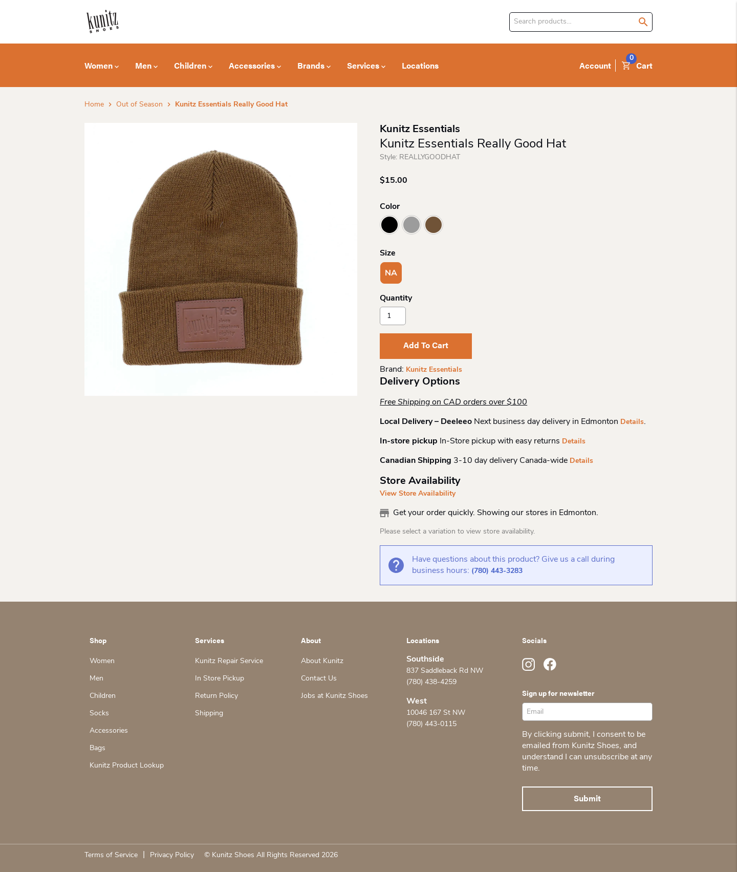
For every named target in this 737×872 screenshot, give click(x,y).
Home (94, 105)
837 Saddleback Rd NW (444, 671)
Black (389, 225)
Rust (433, 225)
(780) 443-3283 (497, 571)
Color (390, 207)
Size (388, 253)
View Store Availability (418, 494)
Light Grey (411, 225)
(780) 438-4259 (431, 682)
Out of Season (139, 105)
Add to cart (425, 345)
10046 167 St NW (435, 713)
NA (391, 273)
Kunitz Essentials (434, 370)
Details (632, 422)
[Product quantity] (393, 316)
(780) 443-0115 (431, 724)
